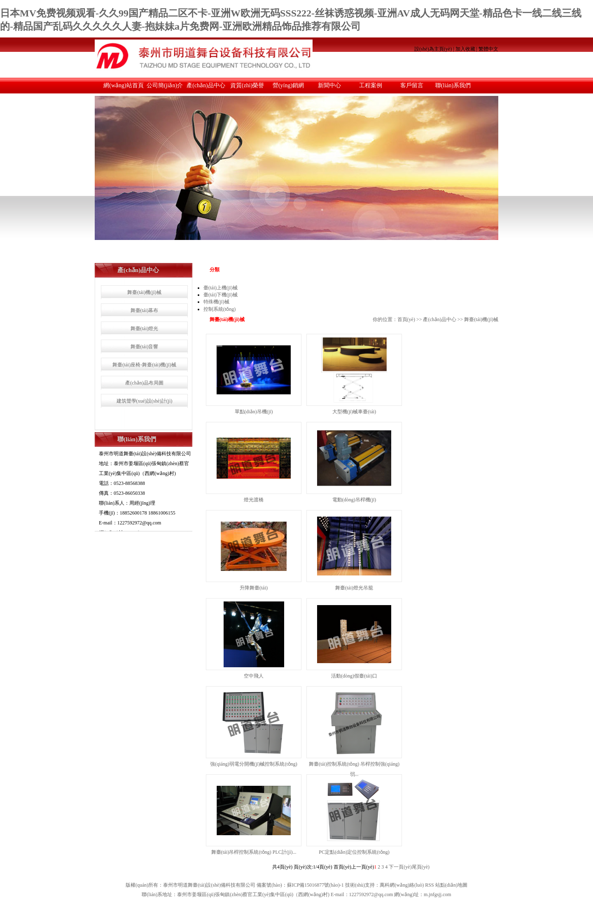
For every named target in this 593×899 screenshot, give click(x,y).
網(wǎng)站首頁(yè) (123, 87)
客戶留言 (411, 85)
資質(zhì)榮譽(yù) (247, 87)
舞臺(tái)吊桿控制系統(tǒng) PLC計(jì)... (253, 852)
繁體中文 (488, 49)
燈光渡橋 (254, 500)
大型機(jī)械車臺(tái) (354, 412)
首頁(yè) (406, 319)
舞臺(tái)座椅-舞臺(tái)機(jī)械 (144, 365)
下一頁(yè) (400, 867)
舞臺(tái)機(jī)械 (144, 292)
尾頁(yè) (421, 867)
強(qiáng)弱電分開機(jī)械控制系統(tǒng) (253, 764)
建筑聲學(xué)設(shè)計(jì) (145, 401)
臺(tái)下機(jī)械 (220, 295)
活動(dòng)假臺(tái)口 (354, 676)
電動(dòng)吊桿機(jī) (354, 500)
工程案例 (370, 85)
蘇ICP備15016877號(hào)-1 (315, 885)
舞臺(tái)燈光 (145, 328)
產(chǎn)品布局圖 (144, 383)
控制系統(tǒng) (219, 309)
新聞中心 (329, 85)
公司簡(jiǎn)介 (165, 85)
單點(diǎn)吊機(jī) (254, 412)
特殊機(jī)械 (216, 302)
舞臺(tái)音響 (145, 346)
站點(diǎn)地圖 (451, 885)
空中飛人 (254, 676)
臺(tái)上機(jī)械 (220, 288)
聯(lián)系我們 (453, 85)
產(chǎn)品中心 (206, 85)
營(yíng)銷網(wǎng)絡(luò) (288, 87)
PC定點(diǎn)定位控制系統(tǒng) (354, 852)
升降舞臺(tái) (254, 588)
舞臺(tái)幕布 (145, 310)
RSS (429, 885)
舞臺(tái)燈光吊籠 (354, 588)
